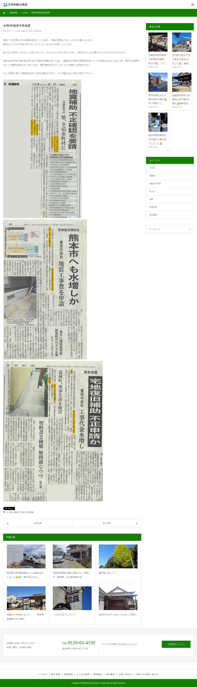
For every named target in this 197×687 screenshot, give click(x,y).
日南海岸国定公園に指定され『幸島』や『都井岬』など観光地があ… (72, 575)
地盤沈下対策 (27, 31)
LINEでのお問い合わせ (147, 674)
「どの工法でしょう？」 (65, 614)
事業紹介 (97, 674)
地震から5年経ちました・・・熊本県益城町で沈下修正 (25, 616)
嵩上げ (152, 191)
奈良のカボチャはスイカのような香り (118, 614)
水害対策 (153, 207)
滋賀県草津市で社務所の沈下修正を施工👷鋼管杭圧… (181, 99)
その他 (17, 31)
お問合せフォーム (176, 644)
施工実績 (55, 674)
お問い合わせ (125, 674)
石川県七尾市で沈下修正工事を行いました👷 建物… (181, 59)
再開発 (152, 176)
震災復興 (37, 31)
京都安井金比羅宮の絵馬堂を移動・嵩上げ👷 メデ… (157, 59)
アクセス (43, 674)
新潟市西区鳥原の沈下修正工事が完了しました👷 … (157, 139)
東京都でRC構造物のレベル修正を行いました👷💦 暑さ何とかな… (25, 575)
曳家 (151, 199)
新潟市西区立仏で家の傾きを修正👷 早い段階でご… (158, 99)
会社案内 (110, 674)
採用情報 (68, 674)
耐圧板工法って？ (108, 573)
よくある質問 (83, 674)
